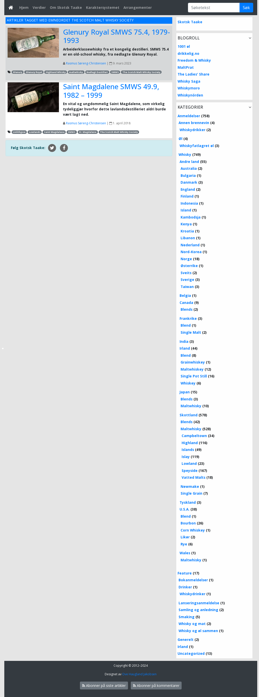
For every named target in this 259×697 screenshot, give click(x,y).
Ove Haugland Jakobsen (139, 674)
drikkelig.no (188, 53)
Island (186, 210)
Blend (186, 325)
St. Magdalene (87, 132)
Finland (187, 196)
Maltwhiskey (192, 369)
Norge (186, 258)
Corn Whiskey (193, 530)
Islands (188, 449)
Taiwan (187, 286)
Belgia (185, 295)
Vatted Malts (193, 477)
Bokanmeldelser (193, 580)
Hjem (24, 7)
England (188, 189)
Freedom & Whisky (194, 60)
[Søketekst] (214, 7)
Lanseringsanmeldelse (199, 602)
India (184, 341)
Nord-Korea (191, 251)
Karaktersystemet (102, 7)
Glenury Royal (34, 72)
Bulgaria (188, 175)
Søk (246, 7)
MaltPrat (186, 67)
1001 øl (184, 46)
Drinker (185, 587)
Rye (184, 544)
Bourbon (188, 523)
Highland (190, 442)
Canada (186, 302)
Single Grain (191, 493)
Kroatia (187, 231)
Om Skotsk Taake (66, 7)
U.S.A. (184, 509)
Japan (185, 392)
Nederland (190, 245)
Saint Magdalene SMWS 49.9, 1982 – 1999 (111, 91)
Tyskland (188, 502)
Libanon (188, 237)
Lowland (189, 463)
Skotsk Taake (190, 21)
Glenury (17, 72)
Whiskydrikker (192, 129)
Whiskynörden (190, 95)
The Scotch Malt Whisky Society (141, 72)
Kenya (186, 224)
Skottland (189, 415)
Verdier (39, 7)
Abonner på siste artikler (104, 685)
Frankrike (188, 318)
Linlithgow (19, 132)
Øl (180, 138)
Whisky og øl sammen (198, 630)
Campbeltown (194, 435)
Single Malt (191, 332)
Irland (185, 348)
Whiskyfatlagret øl (197, 145)
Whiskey (188, 383)
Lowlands (34, 132)
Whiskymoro (189, 88)
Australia (189, 168)
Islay (186, 456)
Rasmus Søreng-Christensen (86, 63)
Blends (186, 309)
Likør (185, 537)
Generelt (185, 639)
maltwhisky (76, 72)
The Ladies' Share (193, 74)
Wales (185, 552)
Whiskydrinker (192, 593)
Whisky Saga (189, 81)
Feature (185, 573)
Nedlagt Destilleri (97, 72)
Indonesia (189, 203)
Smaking (187, 616)
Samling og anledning (198, 609)
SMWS (115, 72)
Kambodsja (191, 217)
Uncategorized (191, 653)
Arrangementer (137, 7)
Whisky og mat (192, 623)
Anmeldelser (189, 115)
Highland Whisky (56, 72)
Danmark (189, 182)
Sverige (187, 279)
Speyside (190, 470)
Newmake (190, 486)
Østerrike (189, 265)
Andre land (189, 161)
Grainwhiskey (193, 362)
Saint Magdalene (54, 132)
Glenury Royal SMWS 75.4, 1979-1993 (116, 36)
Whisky (185, 154)
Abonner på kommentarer (156, 685)
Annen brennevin (194, 122)
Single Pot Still (194, 376)
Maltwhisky (191, 405)
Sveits (186, 272)
